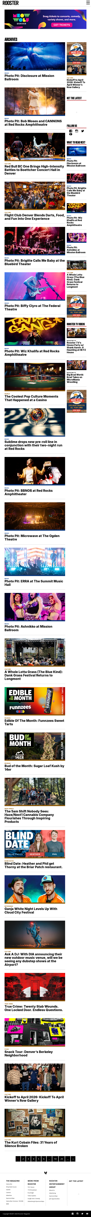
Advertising (52, 1193)
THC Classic (31, 1187)
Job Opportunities (54, 1199)
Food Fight (31, 1193)
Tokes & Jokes (32, 1196)
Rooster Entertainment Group (57, 1184)
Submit (8, 1190)
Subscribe (9, 1184)
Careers (8, 1192)
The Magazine (13, 1181)
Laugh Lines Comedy (34, 1198)
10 (55, 1158)
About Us (52, 1190)
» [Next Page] (73, 1158)
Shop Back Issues (11, 1187)
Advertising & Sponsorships (36, 1201)
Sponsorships (10, 1198)
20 (61, 1158)
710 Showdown (32, 1190)
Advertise (9, 1195)
